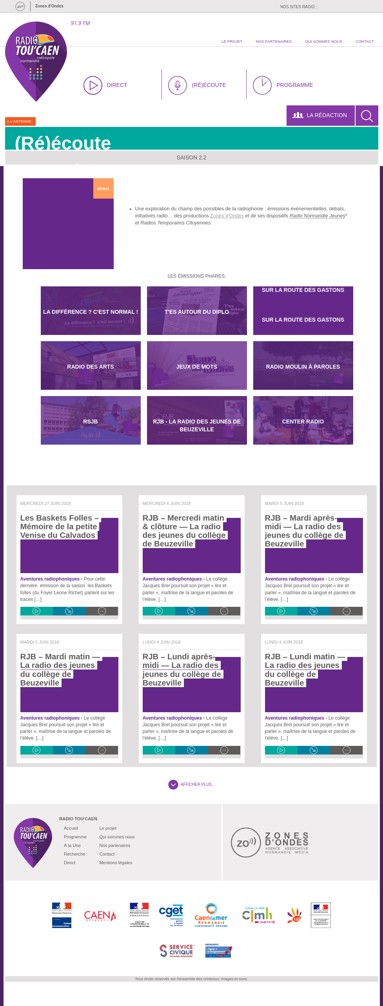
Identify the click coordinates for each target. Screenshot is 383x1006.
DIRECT (105, 85)
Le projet (107, 828)
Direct (69, 862)
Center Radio (303, 421)
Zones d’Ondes (226, 216)
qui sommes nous (323, 41)
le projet (231, 41)
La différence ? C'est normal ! (90, 312)
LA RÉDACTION (319, 115)
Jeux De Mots (196, 367)
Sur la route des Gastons (303, 320)
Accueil (71, 828)
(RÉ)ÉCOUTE (197, 85)
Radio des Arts (90, 367)
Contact (106, 854)
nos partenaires (274, 41)
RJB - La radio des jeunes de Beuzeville (197, 425)
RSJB (90, 421)
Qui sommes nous (116, 836)
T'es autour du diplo (197, 312)
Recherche (74, 854)
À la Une (72, 845)
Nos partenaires (114, 845)
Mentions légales (115, 862)
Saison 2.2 (191, 157)
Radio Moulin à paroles (303, 367)
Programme (75, 836)
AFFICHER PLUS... (191, 784)
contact (365, 41)
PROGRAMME (283, 85)
